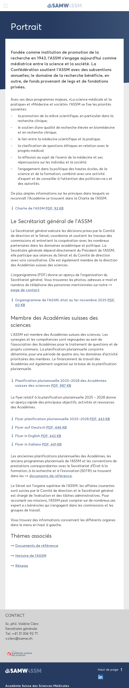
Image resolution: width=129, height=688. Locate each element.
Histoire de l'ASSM (30, 555)
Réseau (21, 565)
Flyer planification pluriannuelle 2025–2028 (62, 419)
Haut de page (111, 670)
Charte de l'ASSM (39, 208)
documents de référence (50, 476)
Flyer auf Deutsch (41, 427)
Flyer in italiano (38, 444)
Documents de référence (36, 545)
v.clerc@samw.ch (18, 638)
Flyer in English (38, 436)
